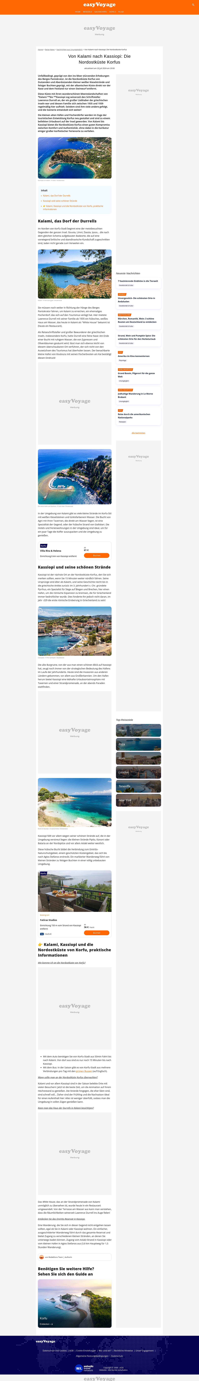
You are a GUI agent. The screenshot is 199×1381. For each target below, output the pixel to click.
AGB (71, 1350)
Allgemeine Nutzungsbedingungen (92, 1356)
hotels (112, 12)
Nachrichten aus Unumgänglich (69, 49)
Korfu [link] (43, 1318)
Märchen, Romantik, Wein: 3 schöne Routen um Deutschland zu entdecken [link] (137, 320)
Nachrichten (101, 12)
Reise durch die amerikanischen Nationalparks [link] (134, 416)
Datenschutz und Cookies (55, 1350)
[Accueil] (99, 5)
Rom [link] (122, 758)
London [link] (124, 772)
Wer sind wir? (105, 1350)
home (78, 12)
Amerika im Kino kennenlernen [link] (134, 356)
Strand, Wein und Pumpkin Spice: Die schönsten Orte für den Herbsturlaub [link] (136, 337)
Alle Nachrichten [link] (138, 433)
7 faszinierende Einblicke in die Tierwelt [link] (138, 281)
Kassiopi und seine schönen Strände (60, 200)
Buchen (96, 555)
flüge (121, 12)
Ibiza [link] (122, 744)
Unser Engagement (145, 1350)
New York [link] (125, 800)
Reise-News (50, 49)
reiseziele (87, 12)
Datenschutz (117, 1356)
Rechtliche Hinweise (123, 1350)
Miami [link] (123, 730)
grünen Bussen (84, 1071)
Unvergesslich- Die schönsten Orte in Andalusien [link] (136, 300)
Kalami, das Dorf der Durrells (56, 195)
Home (40, 49)
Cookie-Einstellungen (86, 1350)
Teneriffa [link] (124, 786)
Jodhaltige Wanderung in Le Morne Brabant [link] (135, 395)
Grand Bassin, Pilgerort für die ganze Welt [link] (136, 375)
